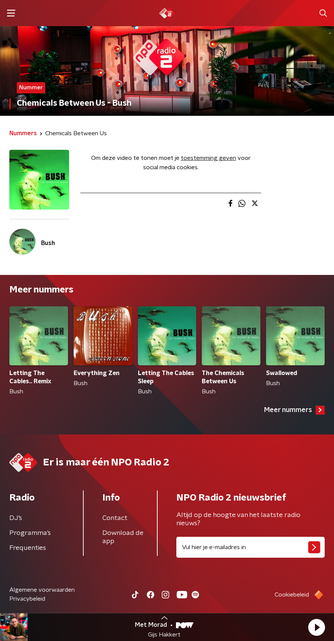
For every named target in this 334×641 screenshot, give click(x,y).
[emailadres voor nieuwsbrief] (250, 547)
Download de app (122, 537)
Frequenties (27, 548)
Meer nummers (294, 410)
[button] (316, 627)
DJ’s (15, 518)
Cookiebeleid (292, 595)
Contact (114, 518)
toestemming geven (208, 158)
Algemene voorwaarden (42, 590)
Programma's (30, 533)
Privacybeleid (27, 599)
